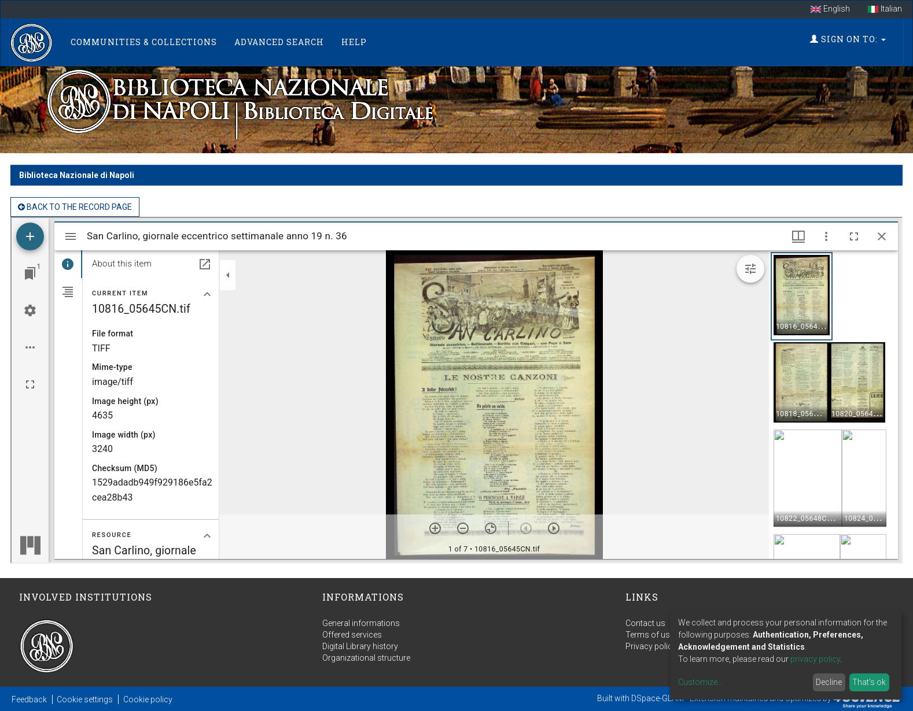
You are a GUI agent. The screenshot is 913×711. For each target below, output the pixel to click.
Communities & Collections (144, 41)
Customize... (700, 682)
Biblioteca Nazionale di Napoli (76, 175)
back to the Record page (75, 207)
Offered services (352, 634)
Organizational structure (366, 657)
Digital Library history (360, 646)
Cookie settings (85, 699)
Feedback (29, 699)
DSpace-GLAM (657, 698)
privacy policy (815, 659)
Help (354, 41)
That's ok (869, 682)
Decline (829, 682)
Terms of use (649, 634)
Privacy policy (650, 646)
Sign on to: (848, 39)
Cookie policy (147, 699)
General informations (361, 623)
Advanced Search (279, 41)
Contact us (645, 623)
